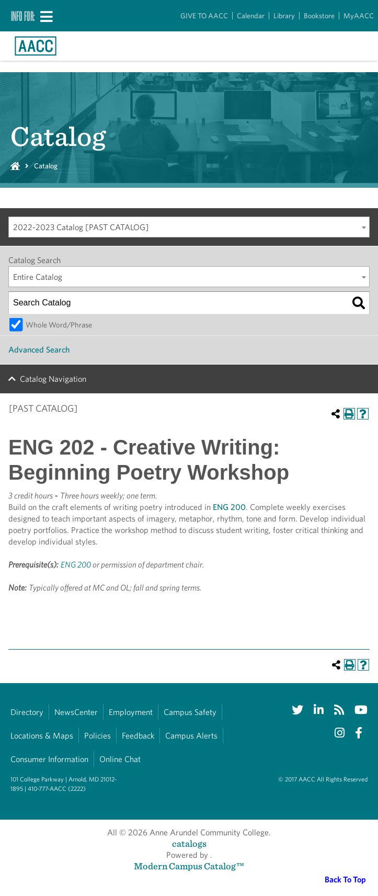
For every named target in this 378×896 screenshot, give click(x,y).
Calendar (251, 15)
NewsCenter (76, 712)
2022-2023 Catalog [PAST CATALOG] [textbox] (81, 227)
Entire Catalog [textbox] (37, 277)
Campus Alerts (191, 736)
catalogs (189, 843)
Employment (131, 712)
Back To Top (345, 879)
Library (284, 15)
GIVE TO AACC (204, 15)
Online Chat (120, 759)
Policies (97, 736)
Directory (26, 712)
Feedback (138, 736)
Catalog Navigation (53, 379)
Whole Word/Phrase (59, 324)
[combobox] (189, 227)
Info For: (23, 16)
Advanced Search (39, 350)
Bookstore (319, 15)
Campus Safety (190, 712)
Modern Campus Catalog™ (189, 865)
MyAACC (358, 15)
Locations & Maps (41, 736)
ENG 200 (229, 507)
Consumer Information (49, 759)
